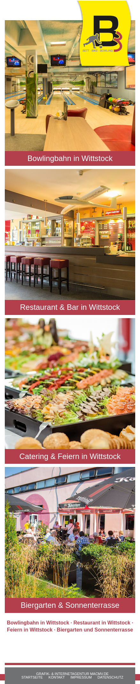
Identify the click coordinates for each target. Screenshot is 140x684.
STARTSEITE (32, 677)
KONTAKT (56, 677)
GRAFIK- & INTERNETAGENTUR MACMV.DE (72, 674)
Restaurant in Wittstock (101, 622)
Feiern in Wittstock (30, 629)
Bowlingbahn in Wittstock (38, 622)
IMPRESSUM (81, 677)
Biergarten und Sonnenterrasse (95, 629)
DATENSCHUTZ (110, 677)
